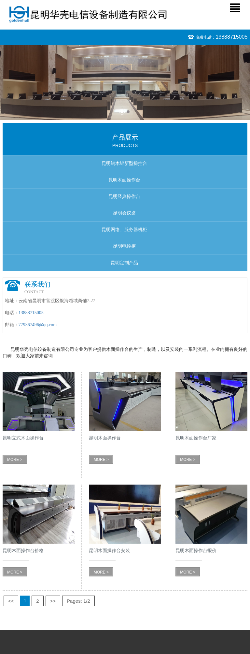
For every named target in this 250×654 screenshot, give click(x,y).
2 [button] (128, 111)
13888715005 (231, 37)
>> (53, 601)
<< (11, 601)
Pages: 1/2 (78, 601)
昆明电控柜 (124, 246)
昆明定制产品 (124, 262)
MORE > (14, 459)
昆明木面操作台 (124, 180)
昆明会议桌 (124, 213)
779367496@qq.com (38, 324)
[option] (125, 82)
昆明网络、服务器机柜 (124, 229)
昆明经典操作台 (124, 196)
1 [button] (121, 111)
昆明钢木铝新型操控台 (124, 163)
